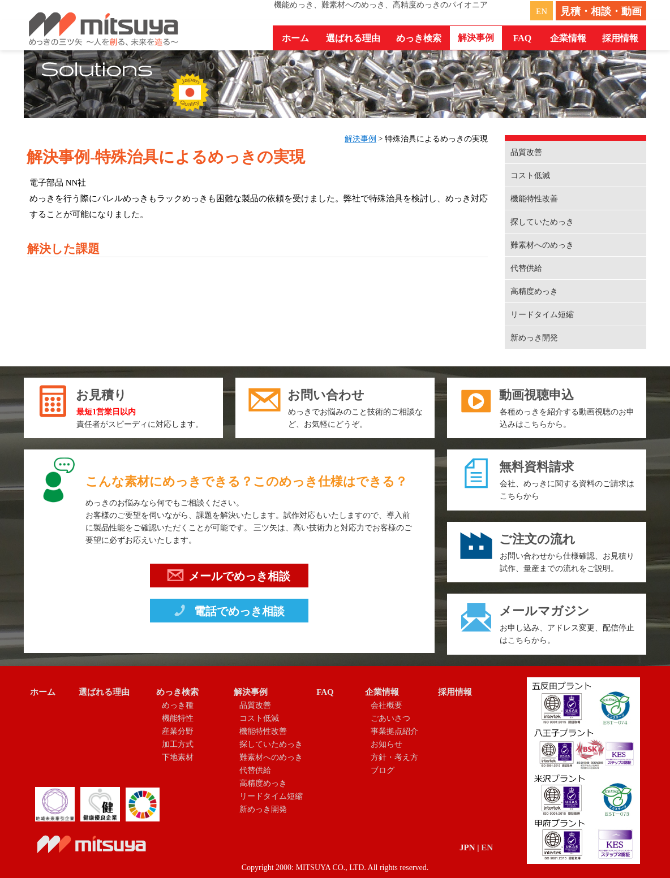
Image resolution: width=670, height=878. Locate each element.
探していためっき (542, 222)
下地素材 (178, 757)
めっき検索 (177, 692)
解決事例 (360, 139)
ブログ (382, 770)
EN (541, 11)
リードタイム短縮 (542, 314)
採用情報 (620, 38)
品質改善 (526, 152)
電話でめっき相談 (228, 612)
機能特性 (178, 718)
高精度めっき (534, 291)
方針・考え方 (394, 757)
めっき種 (178, 705)
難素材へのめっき (542, 245)
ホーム (295, 38)
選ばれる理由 (353, 38)
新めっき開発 (534, 338)
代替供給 (526, 268)
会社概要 (386, 705)
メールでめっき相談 (228, 577)
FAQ (522, 38)
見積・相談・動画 (601, 11)
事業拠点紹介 (394, 731)
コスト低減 (530, 175)
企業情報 (382, 692)
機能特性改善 (534, 198)
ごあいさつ (390, 718)
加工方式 (178, 744)
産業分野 (178, 731)
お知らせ (386, 744)
